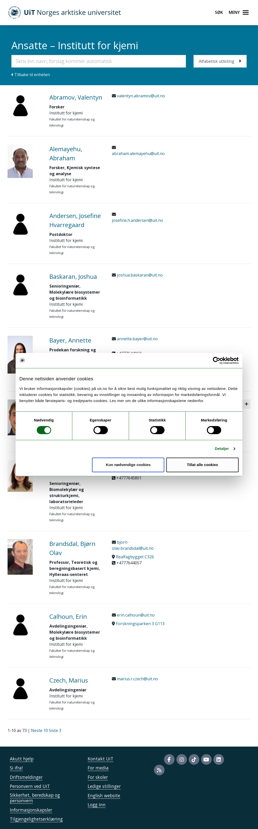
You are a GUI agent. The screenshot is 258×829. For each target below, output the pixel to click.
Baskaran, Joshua (73, 276)
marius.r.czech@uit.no (137, 679)
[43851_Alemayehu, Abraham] (25, 161)
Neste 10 (39, 730)
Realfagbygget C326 (135, 557)
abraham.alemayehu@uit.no (138, 153)
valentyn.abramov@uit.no (140, 96)
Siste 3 (55, 730)
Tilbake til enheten (30, 74)
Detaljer (222, 449)
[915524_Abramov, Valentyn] (25, 105)
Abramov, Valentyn (75, 97)
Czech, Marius (68, 680)
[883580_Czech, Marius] (25, 688)
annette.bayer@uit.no (137, 339)
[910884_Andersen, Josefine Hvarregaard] (25, 223)
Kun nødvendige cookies (128, 465)
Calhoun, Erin (68, 616)
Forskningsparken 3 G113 (140, 623)
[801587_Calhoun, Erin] (25, 624)
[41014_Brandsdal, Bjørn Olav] (25, 557)
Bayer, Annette (70, 340)
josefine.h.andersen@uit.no (137, 220)
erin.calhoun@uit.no (135, 615)
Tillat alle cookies (202, 465)
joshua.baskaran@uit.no (139, 275)
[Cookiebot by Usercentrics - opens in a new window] (217, 360)
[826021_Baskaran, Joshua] (25, 284)
